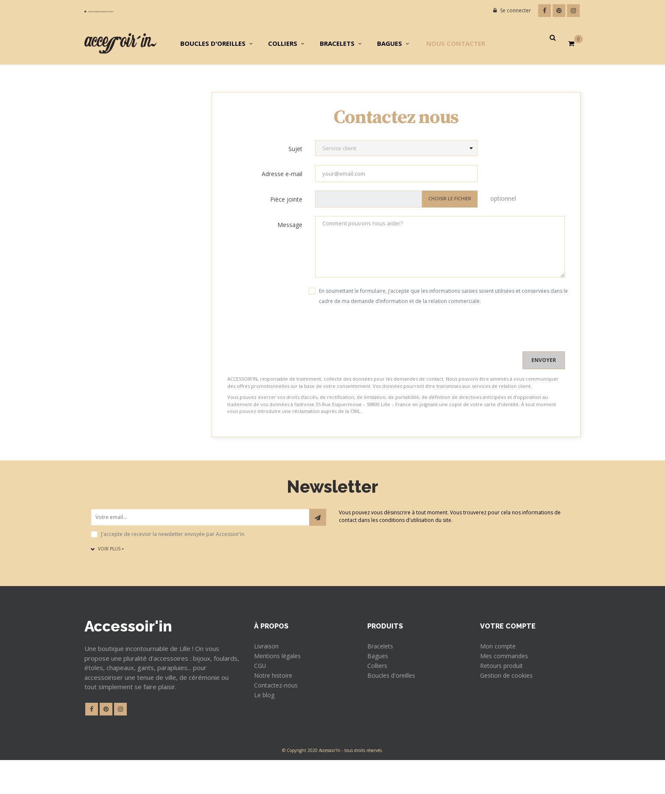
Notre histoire (276, 707)
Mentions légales (281, 687)
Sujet (295, 179)
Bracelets (382, 677)
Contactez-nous (279, 717)
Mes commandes (507, 687)
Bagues (379, 687)
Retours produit (505, 697)
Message (289, 255)
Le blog (266, 727)
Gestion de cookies (510, 707)
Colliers (379, 697)
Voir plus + (107, 579)
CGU (261, 697)
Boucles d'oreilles (395, 707)
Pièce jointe (286, 230)
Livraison (268, 677)
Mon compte (500, 677)
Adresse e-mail (282, 204)
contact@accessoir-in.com (119, 10)
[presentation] (291, 365)
